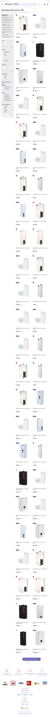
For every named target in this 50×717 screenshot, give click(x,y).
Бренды (25, 699)
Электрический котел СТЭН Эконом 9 (40, 381)
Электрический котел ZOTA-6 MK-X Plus (39, 543)
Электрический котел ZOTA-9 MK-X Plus (22, 88)
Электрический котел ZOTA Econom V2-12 (39, 35)
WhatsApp (20, 694)
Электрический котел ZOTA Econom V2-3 (22, 115)
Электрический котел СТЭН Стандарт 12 (40, 249)
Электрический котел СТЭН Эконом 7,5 (39, 462)
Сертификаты (25, 701)
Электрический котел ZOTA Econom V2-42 (22, 436)
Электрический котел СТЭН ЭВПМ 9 (39, 114)
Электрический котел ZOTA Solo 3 (39, 408)
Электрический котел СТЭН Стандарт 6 (23, 142)
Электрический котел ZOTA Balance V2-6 (22, 168)
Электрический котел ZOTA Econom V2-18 (22, 329)
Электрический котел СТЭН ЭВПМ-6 (23, 34)
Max (31, 694)
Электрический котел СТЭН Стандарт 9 (23, 195)
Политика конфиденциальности (25, 713)
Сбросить (5, 116)
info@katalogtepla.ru (25, 690)
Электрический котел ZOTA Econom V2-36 (39, 489)
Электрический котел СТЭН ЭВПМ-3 (39, 221)
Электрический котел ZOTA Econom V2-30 (22, 569)
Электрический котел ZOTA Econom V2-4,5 (22, 275)
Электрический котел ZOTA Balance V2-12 (39, 623)
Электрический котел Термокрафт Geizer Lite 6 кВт (39, 61)
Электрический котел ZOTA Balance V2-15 (39, 88)
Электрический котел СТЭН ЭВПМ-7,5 (40, 274)
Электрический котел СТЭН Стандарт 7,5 (23, 409)
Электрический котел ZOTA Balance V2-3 (22, 61)
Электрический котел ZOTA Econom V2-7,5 (22, 355)
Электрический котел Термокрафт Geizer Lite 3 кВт (22, 623)
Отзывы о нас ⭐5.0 (4, 1)
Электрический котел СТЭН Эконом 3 (40, 194)
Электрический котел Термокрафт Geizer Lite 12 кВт (22, 650)
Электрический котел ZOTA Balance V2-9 (22, 222)
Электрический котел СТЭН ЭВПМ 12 (23, 248)
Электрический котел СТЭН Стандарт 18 (40, 596)
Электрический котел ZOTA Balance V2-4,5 (39, 436)
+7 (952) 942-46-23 (25, 688)
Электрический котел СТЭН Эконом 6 (40, 301)
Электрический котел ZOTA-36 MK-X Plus (39, 650)
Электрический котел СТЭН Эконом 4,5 (39, 355)
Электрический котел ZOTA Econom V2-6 (39, 142)
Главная (3, 12)
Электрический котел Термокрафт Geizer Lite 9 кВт (22, 489)
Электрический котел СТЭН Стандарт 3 (23, 382)
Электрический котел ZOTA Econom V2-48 (22, 302)
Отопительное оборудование (12, 12)
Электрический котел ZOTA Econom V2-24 (39, 516)
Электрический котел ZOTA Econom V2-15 (39, 329)
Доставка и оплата (25, 702)
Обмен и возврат (25, 704)
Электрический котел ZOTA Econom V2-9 (39, 168)
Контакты (25, 697)
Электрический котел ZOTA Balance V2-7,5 (22, 543)
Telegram (26, 694)
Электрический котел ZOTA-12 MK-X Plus (23, 516)
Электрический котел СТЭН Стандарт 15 (23, 596)
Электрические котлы (23, 12)
